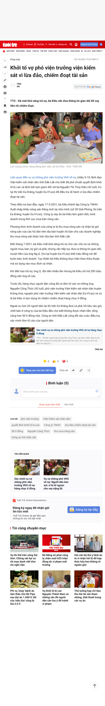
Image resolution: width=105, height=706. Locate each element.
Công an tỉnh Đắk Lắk (24, 437)
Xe (82, 51)
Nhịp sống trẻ (98, 51)
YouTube (38, 44)
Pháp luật (52, 51)
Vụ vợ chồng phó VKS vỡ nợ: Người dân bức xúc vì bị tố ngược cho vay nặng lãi (56, 483)
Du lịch (87, 51)
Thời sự (35, 51)
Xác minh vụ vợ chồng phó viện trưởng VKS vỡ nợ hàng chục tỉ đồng (69, 332)
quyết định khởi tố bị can (26, 425)
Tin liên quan (21, 454)
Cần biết (50, 44)
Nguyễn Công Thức (39, 431)
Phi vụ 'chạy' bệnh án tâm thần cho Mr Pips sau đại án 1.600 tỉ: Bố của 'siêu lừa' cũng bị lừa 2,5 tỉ (23, 597)
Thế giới (43, 51)
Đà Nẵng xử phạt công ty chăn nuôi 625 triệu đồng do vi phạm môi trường (55, 560)
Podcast (28, 44)
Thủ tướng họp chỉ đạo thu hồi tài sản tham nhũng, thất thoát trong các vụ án (87, 595)
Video (28, 51)
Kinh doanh (64, 51)
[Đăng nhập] (76, 44)
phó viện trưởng (30, 418)
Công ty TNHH (52, 425)
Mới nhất (11, 51)
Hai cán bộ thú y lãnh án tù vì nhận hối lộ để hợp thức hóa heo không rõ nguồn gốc (88, 560)
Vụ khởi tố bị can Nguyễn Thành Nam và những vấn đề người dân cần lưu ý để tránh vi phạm (55, 597)
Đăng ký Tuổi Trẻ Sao (89, 44)
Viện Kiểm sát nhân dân (56, 418)
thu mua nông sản (64, 431)
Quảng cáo (61, 44)
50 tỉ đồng (17, 431)
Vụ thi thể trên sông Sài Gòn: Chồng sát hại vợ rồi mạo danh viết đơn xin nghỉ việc (23, 560)
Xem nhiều (20, 51)
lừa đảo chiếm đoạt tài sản (80, 425)
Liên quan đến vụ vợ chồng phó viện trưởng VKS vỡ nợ (43, 177)
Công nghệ (75, 51)
